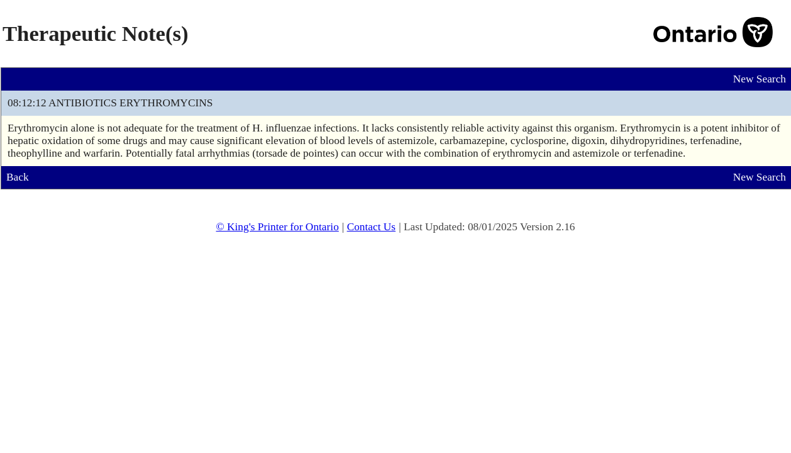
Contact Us (371, 227)
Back (17, 177)
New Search (759, 79)
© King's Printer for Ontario (277, 227)
